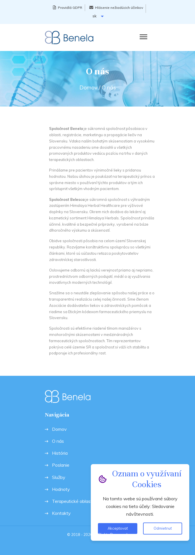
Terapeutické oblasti (72, 501)
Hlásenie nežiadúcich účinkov (119, 7)
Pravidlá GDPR (70, 7)
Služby (58, 477)
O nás (58, 441)
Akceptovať (118, 528)
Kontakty (61, 513)
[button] (142, 36)
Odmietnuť (163, 528)
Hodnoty (61, 489)
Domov (88, 87)
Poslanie (60, 465)
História (60, 453)
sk (98, 16)
